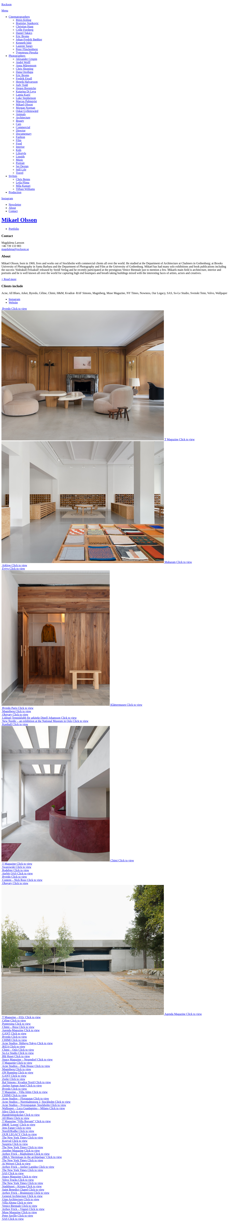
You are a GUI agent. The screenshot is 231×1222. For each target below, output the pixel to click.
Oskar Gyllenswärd (27, 111)
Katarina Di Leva (26, 91)
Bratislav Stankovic (27, 23)
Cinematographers (19, 16)
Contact (13, 211)
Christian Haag (24, 26)
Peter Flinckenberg (27, 49)
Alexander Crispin (26, 59)
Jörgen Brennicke (26, 88)
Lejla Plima (22, 182)
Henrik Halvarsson (27, 81)
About (12, 207)
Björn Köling (23, 19)
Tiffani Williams (25, 189)
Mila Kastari (23, 185)
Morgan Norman (25, 107)
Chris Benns (23, 179)
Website (13, 302)
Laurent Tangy (24, 46)
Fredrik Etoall (24, 78)
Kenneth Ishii (24, 42)
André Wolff (23, 62)
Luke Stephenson (26, 98)
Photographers (17, 55)
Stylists (13, 176)
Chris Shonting (24, 68)
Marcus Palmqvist (26, 101)
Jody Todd (22, 85)
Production (15, 192)
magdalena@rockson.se (15, 249)
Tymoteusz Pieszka (27, 52)
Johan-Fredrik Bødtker (29, 39)
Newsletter (15, 204)
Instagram (7, 198)
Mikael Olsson (24, 104)
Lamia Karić (23, 94)
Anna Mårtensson (26, 65)
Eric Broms (22, 36)
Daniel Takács (24, 33)
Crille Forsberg (24, 29)
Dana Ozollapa (24, 72)
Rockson (6, 4)
